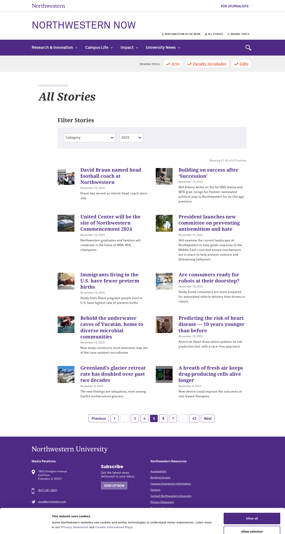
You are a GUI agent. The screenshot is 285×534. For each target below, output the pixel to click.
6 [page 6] (163, 419)
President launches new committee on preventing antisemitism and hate (209, 222)
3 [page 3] (135, 419)
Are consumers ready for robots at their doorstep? (209, 277)
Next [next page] (208, 419)
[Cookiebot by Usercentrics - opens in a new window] (25, 526)
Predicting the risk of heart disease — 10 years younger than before (212, 324)
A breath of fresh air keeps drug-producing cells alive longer (211, 373)
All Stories (215, 34)
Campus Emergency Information (170, 483)
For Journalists (235, 6)
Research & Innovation (54, 48)
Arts (175, 63)
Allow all (252, 495)
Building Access (160, 477)
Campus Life (99, 48)
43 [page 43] (194, 419)
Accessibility (158, 471)
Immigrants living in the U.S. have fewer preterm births (109, 280)
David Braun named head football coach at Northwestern (110, 175)
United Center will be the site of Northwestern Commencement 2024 (110, 222)
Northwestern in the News (182, 34)
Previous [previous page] (99, 419)
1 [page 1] (114, 419)
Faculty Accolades (209, 63)
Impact (129, 48)
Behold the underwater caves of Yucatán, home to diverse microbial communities (111, 327)
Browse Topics (240, 34)
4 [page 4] (144, 419)
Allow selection (252, 508)
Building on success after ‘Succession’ (208, 172)
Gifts (244, 63)
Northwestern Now (84, 26)
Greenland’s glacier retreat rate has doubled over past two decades (113, 373)
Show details (208, 526)
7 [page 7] (173, 419)
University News (163, 48)
